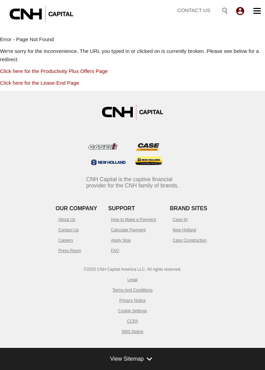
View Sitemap (132, 358)
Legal (132, 279)
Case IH (180, 219)
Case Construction (190, 240)
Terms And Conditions (132, 290)
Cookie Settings (132, 310)
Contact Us (68, 230)
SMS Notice (132, 331)
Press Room (69, 250)
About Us (66, 219)
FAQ (115, 250)
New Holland (184, 230)
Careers (65, 240)
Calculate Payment (128, 230)
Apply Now (121, 240)
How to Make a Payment (133, 219)
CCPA (132, 321)
